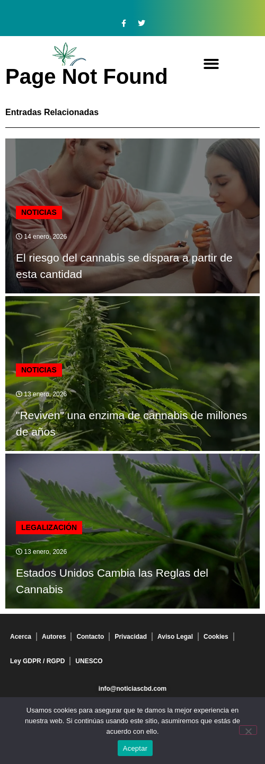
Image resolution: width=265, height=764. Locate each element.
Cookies (216, 636)
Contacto (90, 636)
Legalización (49, 527)
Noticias (39, 212)
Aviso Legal (175, 636)
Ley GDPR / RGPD (37, 661)
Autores (54, 636)
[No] (248, 730)
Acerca (20, 636)
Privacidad (130, 636)
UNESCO (88, 661)
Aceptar (135, 748)
